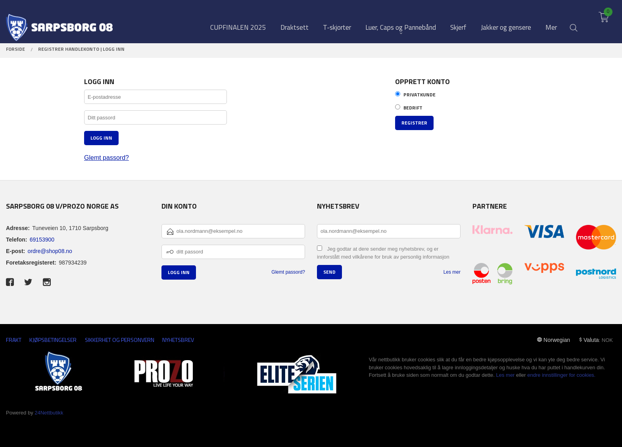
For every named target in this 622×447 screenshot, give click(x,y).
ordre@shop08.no (50, 251)
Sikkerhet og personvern (119, 340)
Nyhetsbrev (178, 340)
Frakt (13, 340)
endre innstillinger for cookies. (561, 375)
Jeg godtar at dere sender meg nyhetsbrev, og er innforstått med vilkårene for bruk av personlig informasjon (383, 253)
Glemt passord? (106, 157)
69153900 (42, 239)
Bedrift (412, 107)
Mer (551, 20)
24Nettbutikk (49, 413)
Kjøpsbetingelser (53, 340)
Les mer (452, 272)
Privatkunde (419, 94)
